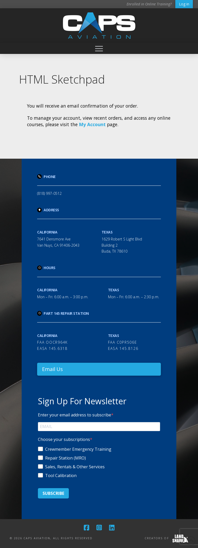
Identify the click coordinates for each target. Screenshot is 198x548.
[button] (99, 48)
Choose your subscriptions (64, 439)
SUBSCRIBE (53, 493)
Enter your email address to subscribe (74, 415)
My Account (92, 124)
